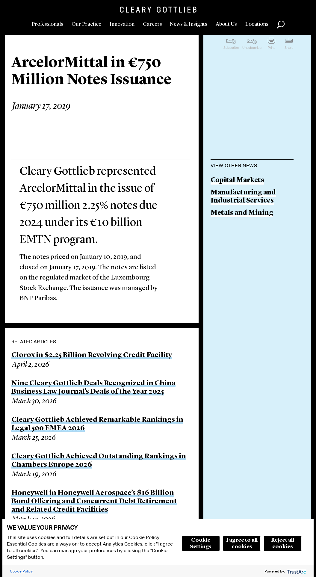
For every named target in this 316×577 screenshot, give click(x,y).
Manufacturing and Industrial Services (243, 197)
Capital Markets (237, 180)
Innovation (122, 24)
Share (289, 48)
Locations (256, 24)
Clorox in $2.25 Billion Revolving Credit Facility (91, 355)
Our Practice (86, 24)
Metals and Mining (242, 213)
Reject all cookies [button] (282, 543)
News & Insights (188, 24)
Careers (152, 24)
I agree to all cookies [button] (242, 543)
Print (271, 48)
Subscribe (231, 48)
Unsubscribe (251, 48)
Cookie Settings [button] (200, 543)
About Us (226, 24)
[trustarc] (296, 571)
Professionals (47, 24)
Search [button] (281, 24)
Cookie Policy (21, 571)
